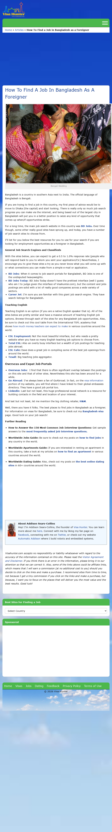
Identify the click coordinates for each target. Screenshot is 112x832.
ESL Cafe (14, 350)
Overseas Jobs (17, 370)
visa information (93, 380)
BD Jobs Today (18, 280)
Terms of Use (93, 685)
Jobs (28, 685)
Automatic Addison (29, 538)
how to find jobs (90, 437)
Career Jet (14, 294)
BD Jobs (13, 273)
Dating (39, 685)
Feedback (53, 685)
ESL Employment (19, 336)
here (39, 531)
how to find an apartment (74, 451)
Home (8, 30)
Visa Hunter (80, 527)
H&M (83, 401)
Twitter (62, 534)
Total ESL (14, 343)
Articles (19, 30)
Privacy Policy (72, 685)
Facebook (23, 534)
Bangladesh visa (93, 411)
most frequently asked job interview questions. (56, 431)
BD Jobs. (86, 226)
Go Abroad (15, 380)
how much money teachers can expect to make (40, 326)
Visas (18, 685)
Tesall (12, 357)
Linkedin (13, 390)
